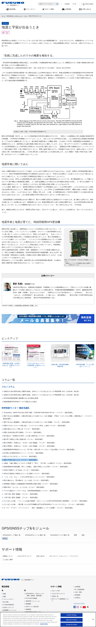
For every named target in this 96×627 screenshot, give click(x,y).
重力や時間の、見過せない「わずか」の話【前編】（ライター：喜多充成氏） (29, 446)
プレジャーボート (8, 599)
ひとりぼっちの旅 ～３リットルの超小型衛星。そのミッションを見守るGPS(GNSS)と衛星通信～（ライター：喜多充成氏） (45, 501)
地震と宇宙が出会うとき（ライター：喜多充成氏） (20, 460)
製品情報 (12, 9)
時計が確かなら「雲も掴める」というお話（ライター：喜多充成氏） (26, 480)
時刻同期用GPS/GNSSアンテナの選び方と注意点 (20, 401)
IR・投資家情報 (79, 589)
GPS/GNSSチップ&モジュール (14, 16)
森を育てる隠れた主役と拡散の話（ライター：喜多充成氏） (23, 439)
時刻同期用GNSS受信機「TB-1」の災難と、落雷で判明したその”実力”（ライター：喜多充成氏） (36, 466)
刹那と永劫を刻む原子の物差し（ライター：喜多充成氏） (22, 432)
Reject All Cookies (71, 621)
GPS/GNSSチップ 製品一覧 (11, 535)
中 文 (74, 4)
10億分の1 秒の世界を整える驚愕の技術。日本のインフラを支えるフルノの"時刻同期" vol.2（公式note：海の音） (41, 391)
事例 (75, 535)
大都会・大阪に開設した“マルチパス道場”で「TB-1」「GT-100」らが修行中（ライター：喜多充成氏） (38, 463)
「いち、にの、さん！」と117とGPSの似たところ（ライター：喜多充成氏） (29, 477)
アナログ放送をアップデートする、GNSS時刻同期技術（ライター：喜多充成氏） (31, 490)
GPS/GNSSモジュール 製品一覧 (35, 535)
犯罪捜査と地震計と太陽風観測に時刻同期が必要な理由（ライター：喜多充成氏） (31, 484)
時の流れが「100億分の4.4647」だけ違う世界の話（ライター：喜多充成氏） (29, 436)
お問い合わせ (86, 9)
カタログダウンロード (24, 556)
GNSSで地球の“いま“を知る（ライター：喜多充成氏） (21, 470)
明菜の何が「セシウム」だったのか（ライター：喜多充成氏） (24, 487)
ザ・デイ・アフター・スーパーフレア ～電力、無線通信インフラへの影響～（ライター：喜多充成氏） (38, 508)
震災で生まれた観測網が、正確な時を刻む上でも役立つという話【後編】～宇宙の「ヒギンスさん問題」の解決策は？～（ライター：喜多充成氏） (48, 417)
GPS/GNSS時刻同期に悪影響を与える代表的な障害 (20, 398)
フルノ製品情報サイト (18, 580)
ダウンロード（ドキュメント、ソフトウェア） (64, 556)
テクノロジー (30, 9)
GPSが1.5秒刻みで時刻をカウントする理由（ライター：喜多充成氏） (27, 473)
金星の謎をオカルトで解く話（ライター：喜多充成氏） (22, 429)
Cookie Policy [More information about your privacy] (44, 625)
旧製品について (8, 556)
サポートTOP (56, 591)
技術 (83, 535)
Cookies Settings (71, 616)
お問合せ (77, 597)
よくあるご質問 (8, 559)
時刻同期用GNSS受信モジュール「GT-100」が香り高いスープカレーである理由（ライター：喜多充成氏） (39, 449)
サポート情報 (49, 9)
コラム (25, 16)
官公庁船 (5, 602)
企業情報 (68, 9)
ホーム (3, 16)
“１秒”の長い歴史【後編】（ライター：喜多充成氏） (21, 494)
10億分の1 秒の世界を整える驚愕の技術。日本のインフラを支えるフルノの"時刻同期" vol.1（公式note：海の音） (41, 395)
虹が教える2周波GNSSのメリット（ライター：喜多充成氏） (24, 453)
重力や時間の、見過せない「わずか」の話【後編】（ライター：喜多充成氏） (29, 443)
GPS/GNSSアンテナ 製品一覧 (59, 535)
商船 (4, 593)
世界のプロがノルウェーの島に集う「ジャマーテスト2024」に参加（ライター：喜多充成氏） (35, 425)
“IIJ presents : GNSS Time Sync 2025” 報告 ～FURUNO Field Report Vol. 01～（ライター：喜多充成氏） (38, 412)
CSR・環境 (78, 592)
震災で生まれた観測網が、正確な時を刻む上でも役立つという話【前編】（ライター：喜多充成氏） (37, 422)
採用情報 (77, 595)
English (67, 4)
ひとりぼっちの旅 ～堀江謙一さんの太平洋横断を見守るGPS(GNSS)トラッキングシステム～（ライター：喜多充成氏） (44, 504)
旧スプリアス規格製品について (60, 600)
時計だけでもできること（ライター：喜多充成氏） (20, 456)
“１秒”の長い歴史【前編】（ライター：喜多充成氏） (21, 497)
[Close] (93, 621)
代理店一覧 (55, 596)
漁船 (4, 596)
